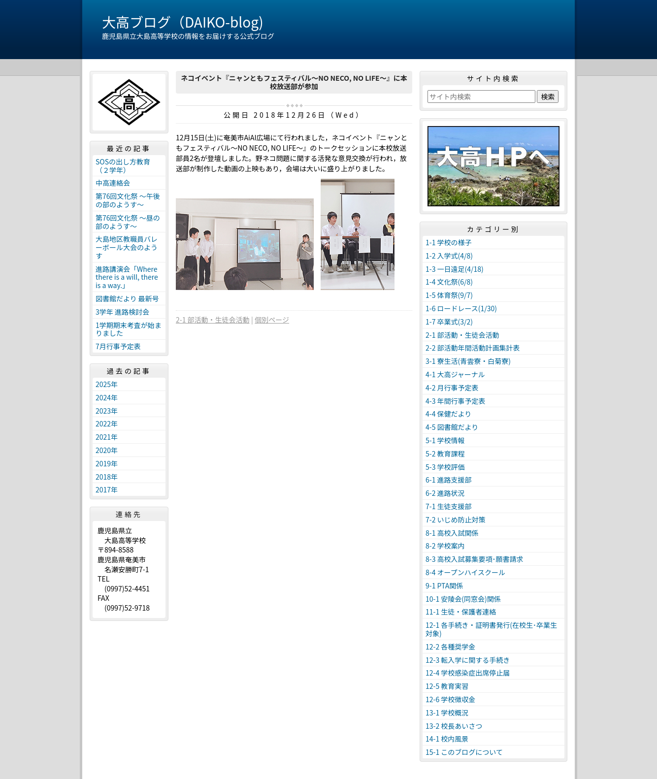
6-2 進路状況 (445, 493)
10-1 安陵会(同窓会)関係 (463, 599)
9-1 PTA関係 (444, 585)
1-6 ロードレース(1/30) (461, 308)
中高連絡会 (113, 183)
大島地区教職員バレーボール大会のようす (127, 247)
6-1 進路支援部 (449, 480)
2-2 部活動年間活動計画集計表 (473, 348)
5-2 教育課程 (445, 453)
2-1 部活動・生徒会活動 (213, 320)
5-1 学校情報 (445, 440)
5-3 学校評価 (445, 467)
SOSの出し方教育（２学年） (123, 166)
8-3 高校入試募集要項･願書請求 (475, 559)
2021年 (107, 437)
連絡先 (129, 514)
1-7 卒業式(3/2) (449, 321)
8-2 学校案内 (445, 546)
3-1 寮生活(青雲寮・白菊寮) (468, 361)
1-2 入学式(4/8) (449, 255)
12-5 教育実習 (447, 686)
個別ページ (272, 320)
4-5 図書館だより (452, 427)
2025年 (107, 384)
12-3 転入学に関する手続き (468, 660)
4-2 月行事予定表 (452, 387)
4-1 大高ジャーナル (455, 374)
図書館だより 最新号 (127, 298)
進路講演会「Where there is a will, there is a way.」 (127, 277)
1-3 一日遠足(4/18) (455, 269)
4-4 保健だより (448, 414)
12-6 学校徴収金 (450, 699)
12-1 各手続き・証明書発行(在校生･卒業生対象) (491, 629)
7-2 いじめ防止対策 (456, 519)
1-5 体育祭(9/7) (449, 295)
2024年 (107, 397)
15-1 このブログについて (464, 752)
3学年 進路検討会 (122, 312)
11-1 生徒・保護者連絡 (461, 612)
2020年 (107, 450)
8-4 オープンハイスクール (465, 572)
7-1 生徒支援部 (449, 506)
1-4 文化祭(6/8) (449, 282)
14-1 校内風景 (447, 739)
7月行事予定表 (118, 346)
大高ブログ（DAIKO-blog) (182, 22)
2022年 (107, 423)
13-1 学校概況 (447, 712)
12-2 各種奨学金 (450, 646)
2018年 (107, 477)
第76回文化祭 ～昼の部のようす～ (128, 222)
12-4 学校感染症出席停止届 (468, 673)
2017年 (107, 489)
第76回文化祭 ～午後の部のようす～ (128, 200)
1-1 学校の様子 (449, 242)
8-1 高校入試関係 (452, 533)
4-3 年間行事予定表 (456, 401)
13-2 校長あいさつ (454, 726)
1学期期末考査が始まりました (129, 329)
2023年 (107, 411)
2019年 (107, 463)
